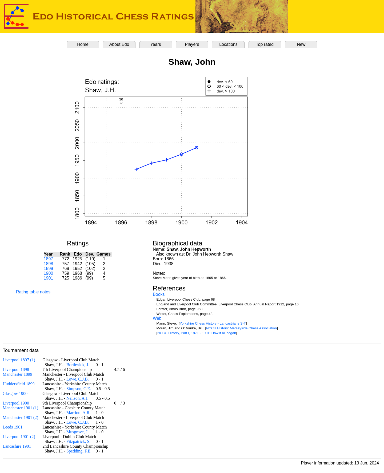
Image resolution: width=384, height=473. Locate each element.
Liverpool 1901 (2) (19, 436)
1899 (48, 268)
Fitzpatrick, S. (78, 441)
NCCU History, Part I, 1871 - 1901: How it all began (196, 333)
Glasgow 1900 (15, 393)
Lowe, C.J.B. (77, 379)
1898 (48, 263)
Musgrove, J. (77, 432)
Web (157, 318)
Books (159, 294)
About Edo (119, 44)
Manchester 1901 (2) (20, 417)
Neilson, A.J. (77, 398)
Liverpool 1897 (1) (19, 360)
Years (155, 44)
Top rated (265, 44)
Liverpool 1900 (16, 403)
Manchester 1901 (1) (20, 408)
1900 (48, 273)
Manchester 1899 (17, 374)
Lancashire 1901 (17, 446)
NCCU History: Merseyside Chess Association (241, 328)
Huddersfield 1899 (19, 384)
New (301, 44)
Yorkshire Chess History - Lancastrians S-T (213, 323)
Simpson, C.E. (78, 388)
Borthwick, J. (77, 364)
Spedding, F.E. (78, 451)
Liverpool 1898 (16, 369)
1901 (48, 278)
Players (192, 44)
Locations (228, 44)
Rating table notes (33, 292)
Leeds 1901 (12, 427)
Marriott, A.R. (78, 412)
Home (83, 44)
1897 (48, 259)
